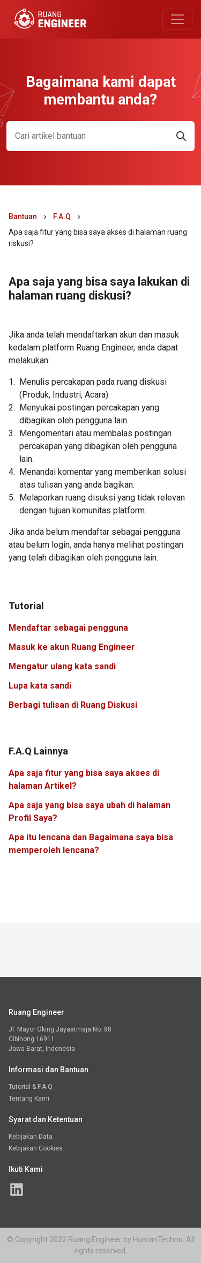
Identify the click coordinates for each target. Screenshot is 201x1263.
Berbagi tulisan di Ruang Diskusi (73, 705)
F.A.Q (62, 216)
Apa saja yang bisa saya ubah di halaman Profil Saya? (89, 811)
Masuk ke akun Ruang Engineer (72, 647)
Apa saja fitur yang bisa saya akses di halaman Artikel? (84, 779)
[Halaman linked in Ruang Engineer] (17, 1190)
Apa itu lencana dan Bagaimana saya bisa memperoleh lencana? (91, 843)
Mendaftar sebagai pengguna (68, 628)
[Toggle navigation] (177, 19)
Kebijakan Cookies (36, 1148)
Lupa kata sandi (40, 686)
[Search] (87, 136)
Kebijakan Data (31, 1136)
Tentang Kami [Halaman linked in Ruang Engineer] (29, 1098)
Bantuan (23, 216)
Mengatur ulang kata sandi (62, 666)
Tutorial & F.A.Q (31, 1086)
